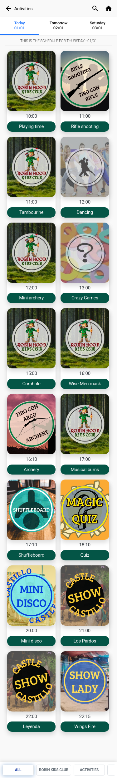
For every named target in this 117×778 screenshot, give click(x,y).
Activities (23, 9)
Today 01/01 (19, 25)
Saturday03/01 (97, 25)
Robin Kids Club (53, 770)
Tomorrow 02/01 (58, 25)
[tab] (19, 26)
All (18, 770)
